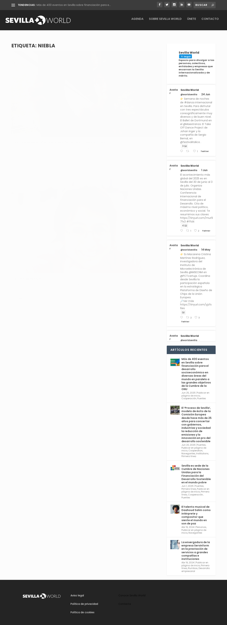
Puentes (201, 395)
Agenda (137, 21)
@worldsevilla (189, 91)
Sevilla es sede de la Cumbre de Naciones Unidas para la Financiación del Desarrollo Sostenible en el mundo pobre (196, 471)
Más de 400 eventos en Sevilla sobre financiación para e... (74, 5)
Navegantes (145, 104)
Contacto (210, 21)
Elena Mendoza (106, 98)
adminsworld (27, 107)
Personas (132, 104)
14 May (205, 246)
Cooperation (195, 447)
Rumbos (54, 107)
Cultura (19, 111)
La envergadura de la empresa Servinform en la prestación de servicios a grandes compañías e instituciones (195, 547)
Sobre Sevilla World (165, 21)
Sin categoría (67, 107)
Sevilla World (190, 86)
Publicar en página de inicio (195, 391)
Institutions (202, 450)
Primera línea (188, 452)
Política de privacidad (84, 600)
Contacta (124, 600)
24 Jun (205, 91)
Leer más (23, 139)
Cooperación (188, 395)
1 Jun (204, 167)
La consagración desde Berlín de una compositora (48, 100)
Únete (191, 21)
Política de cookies (82, 609)
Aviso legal (77, 592)
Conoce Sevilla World (131, 592)
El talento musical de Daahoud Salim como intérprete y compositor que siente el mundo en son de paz (196, 512)
